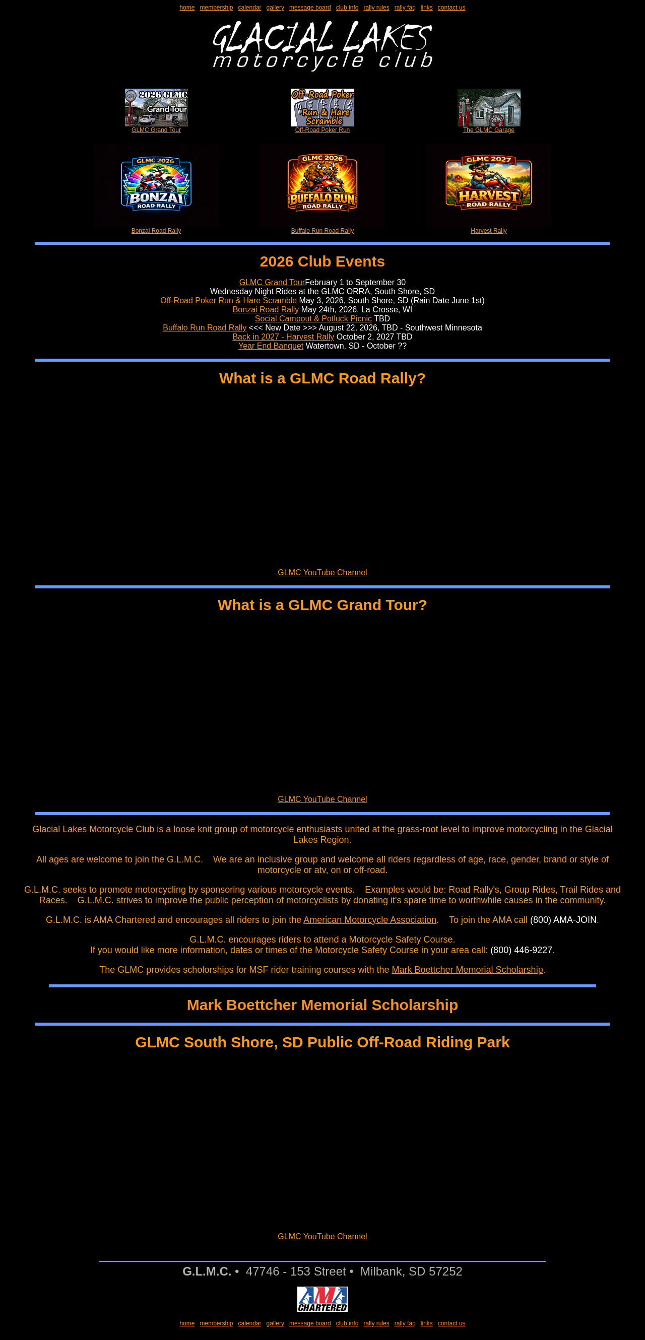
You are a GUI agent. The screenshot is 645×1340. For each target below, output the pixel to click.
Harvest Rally (489, 228)
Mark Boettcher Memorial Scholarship (467, 970)
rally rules (376, 7)
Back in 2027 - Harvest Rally (283, 336)
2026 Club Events (322, 261)
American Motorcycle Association (369, 920)
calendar (250, 7)
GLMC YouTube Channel (322, 572)
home (187, 7)
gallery (275, 7)
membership (216, 7)
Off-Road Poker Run (322, 127)
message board (310, 7)
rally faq (405, 7)
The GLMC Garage (489, 127)
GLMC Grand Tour (156, 127)
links (427, 7)
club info (347, 7)
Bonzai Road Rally (156, 228)
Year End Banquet (270, 346)
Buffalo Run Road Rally (322, 228)
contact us (452, 7)
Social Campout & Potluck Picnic (313, 318)
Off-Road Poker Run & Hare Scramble (228, 300)
